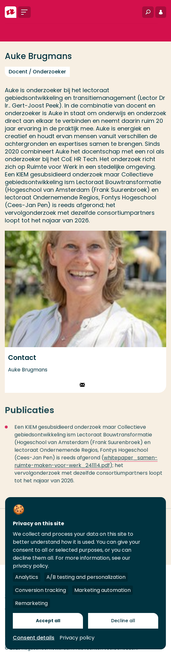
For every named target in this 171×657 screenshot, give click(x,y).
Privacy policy (77, 637)
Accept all (48, 620)
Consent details (33, 637)
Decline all (123, 620)
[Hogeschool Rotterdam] (10, 12)
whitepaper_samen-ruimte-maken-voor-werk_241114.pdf (86, 464)
